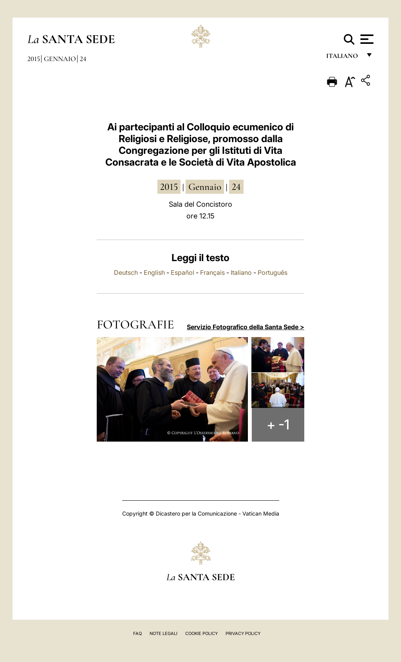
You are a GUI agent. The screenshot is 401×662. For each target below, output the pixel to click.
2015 (33, 58)
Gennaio (60, 58)
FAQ (137, 633)
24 (83, 58)
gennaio (204, 187)
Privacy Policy (243, 633)
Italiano (241, 272)
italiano (343, 58)
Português (272, 272)
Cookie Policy (201, 633)
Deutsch (126, 272)
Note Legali (163, 633)
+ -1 (278, 425)
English (154, 272)
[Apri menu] (366, 39)
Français (212, 272)
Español (182, 272)
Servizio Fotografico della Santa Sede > (245, 327)
